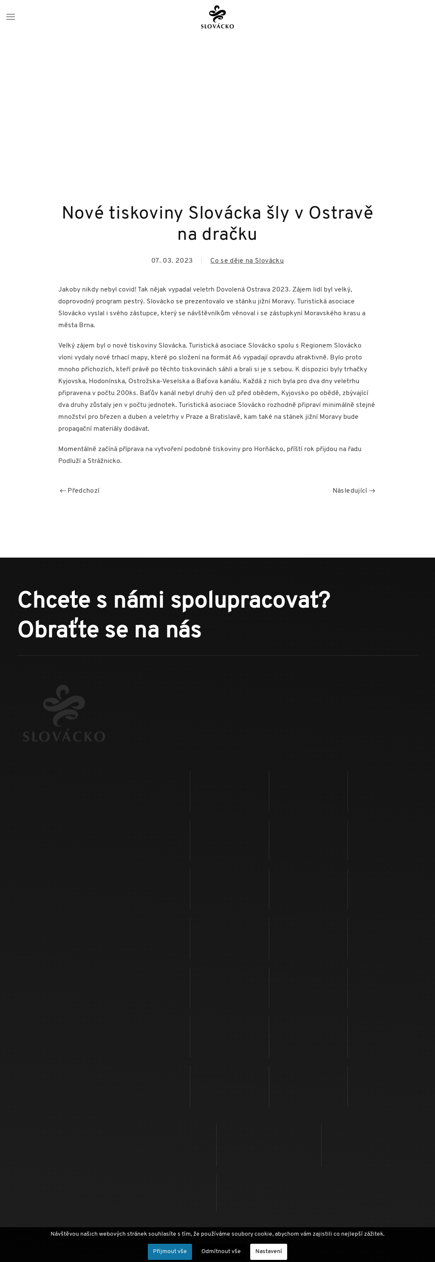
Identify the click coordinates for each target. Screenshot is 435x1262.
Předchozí (80, 491)
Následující (354, 491)
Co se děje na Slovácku (247, 261)
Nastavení (268, 1251)
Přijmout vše (170, 1251)
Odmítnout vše (221, 1251)
